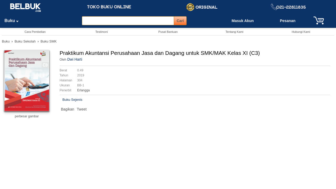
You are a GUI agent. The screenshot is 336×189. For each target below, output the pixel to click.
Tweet (82, 109)
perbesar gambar (27, 116)
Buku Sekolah (24, 41)
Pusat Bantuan (167, 31)
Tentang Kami (234, 31)
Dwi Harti (74, 59)
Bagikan (67, 109)
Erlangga (83, 90)
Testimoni (101, 31)
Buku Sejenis (72, 100)
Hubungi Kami (301, 31)
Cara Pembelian (34, 31)
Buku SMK (49, 41)
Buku (13, 20)
